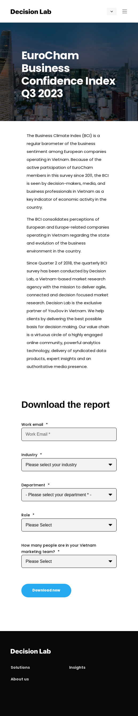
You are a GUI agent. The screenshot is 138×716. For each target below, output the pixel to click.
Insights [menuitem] (77, 667)
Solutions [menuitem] (20, 667)
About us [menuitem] (20, 679)
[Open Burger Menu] (124, 11)
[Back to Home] (31, 11)
